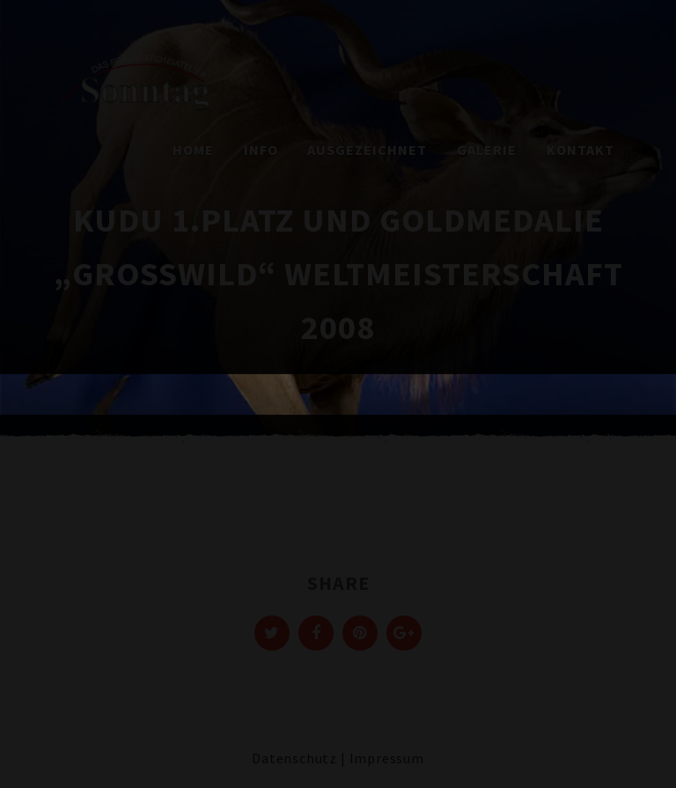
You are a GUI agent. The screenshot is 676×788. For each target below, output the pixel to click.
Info (261, 149)
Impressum (386, 758)
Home (193, 149)
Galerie (487, 149)
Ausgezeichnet (367, 149)
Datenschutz (294, 758)
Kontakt (580, 149)
